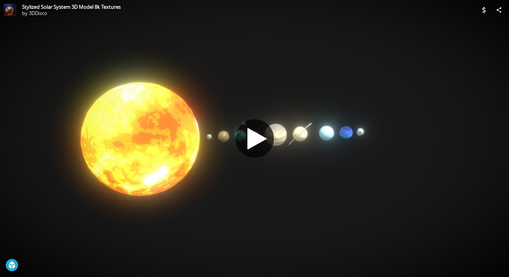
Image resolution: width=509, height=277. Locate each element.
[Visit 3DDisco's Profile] (10, 10)
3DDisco (38, 13)
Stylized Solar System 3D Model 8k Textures (71, 6)
